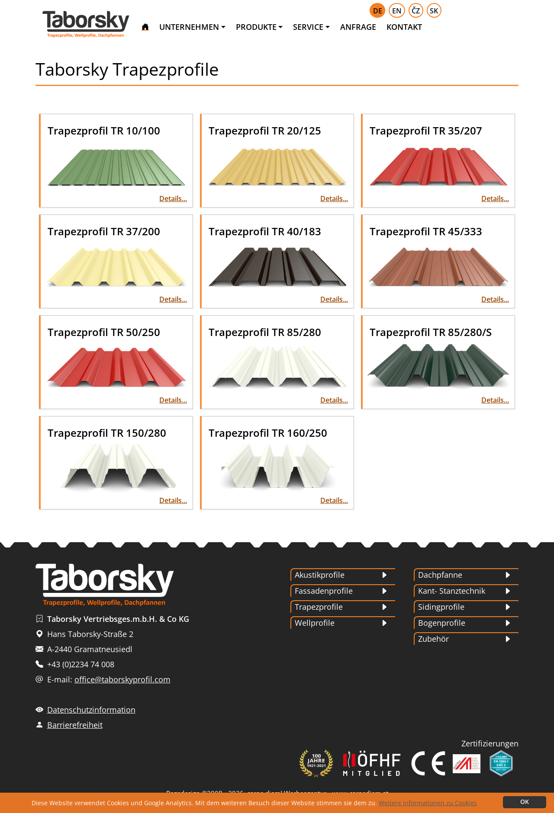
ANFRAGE (358, 27)
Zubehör (433, 639)
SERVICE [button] (308, 27)
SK (434, 11)
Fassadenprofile (324, 591)
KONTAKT (404, 27)
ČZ (416, 11)
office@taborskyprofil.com (122, 679)
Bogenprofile (441, 623)
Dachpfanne (440, 575)
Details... (173, 198)
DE (377, 11)
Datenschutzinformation (91, 709)
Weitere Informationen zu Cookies (428, 803)
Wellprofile (315, 623)
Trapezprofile (319, 607)
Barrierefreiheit (75, 725)
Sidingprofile (441, 607)
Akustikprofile (320, 575)
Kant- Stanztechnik (451, 591)
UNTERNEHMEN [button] (189, 27)
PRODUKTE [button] (256, 27)
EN (397, 11)
